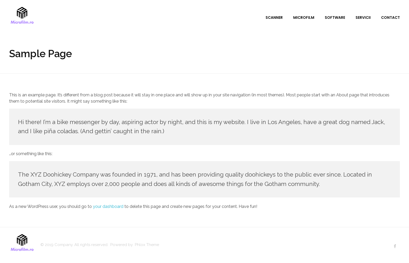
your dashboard (108, 206)
